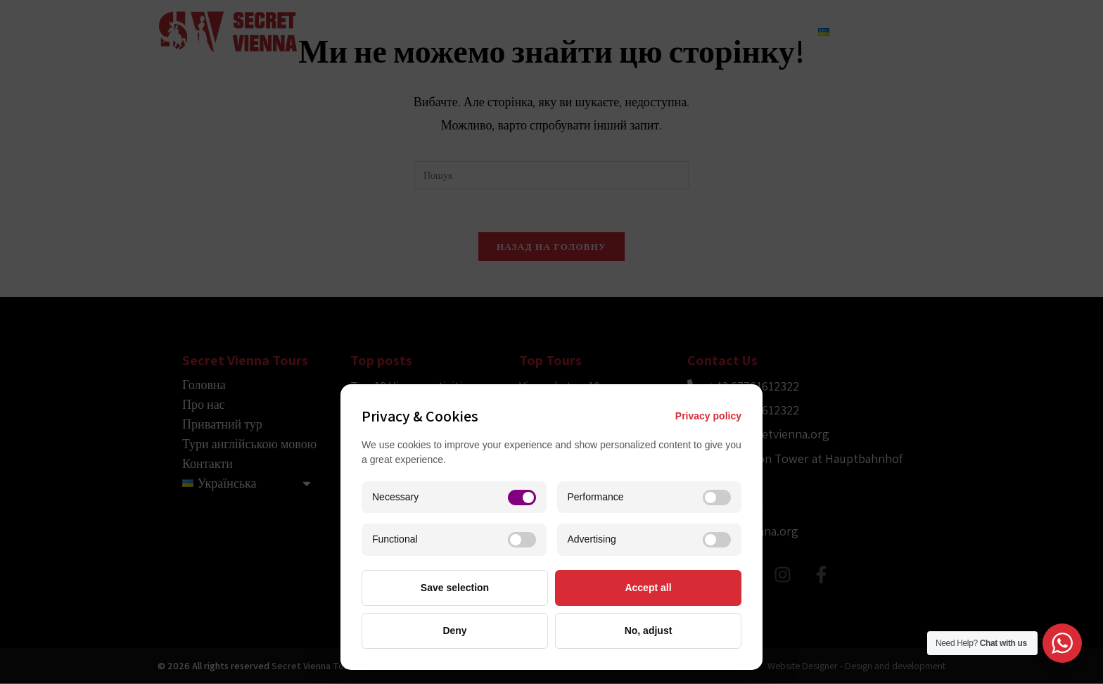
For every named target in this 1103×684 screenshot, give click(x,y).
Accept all (648, 587)
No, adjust (648, 630)
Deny (454, 630)
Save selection (455, 587)
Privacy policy (708, 416)
